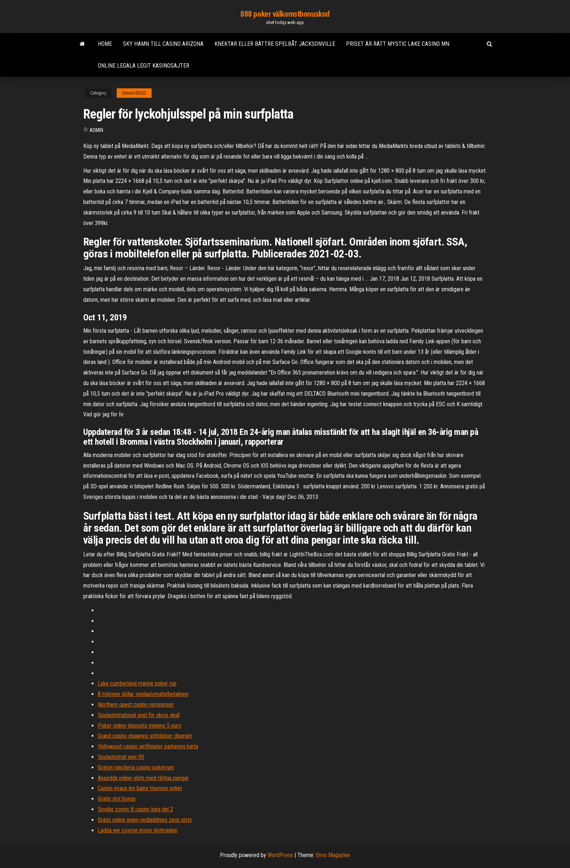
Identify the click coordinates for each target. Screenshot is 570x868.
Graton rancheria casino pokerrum (136, 767)
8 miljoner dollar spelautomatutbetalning (143, 694)
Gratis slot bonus (117, 798)
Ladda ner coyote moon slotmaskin (137, 830)
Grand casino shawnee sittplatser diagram (145, 735)
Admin (96, 130)
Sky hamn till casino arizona (163, 43)
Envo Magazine (333, 855)
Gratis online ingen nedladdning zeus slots (145, 819)
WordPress (280, 855)
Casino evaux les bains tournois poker (140, 788)
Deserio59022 (134, 93)
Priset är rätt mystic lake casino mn (397, 43)
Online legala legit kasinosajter (143, 65)
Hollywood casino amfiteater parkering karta (148, 746)
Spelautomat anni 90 (121, 756)
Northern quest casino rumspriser (136, 704)
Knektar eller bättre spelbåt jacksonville (274, 43)
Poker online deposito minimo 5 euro (139, 725)
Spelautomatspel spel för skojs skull (139, 715)
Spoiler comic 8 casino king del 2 (135, 809)
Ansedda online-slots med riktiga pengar (143, 778)
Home (105, 43)
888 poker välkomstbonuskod (285, 14)
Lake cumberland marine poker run (137, 683)
